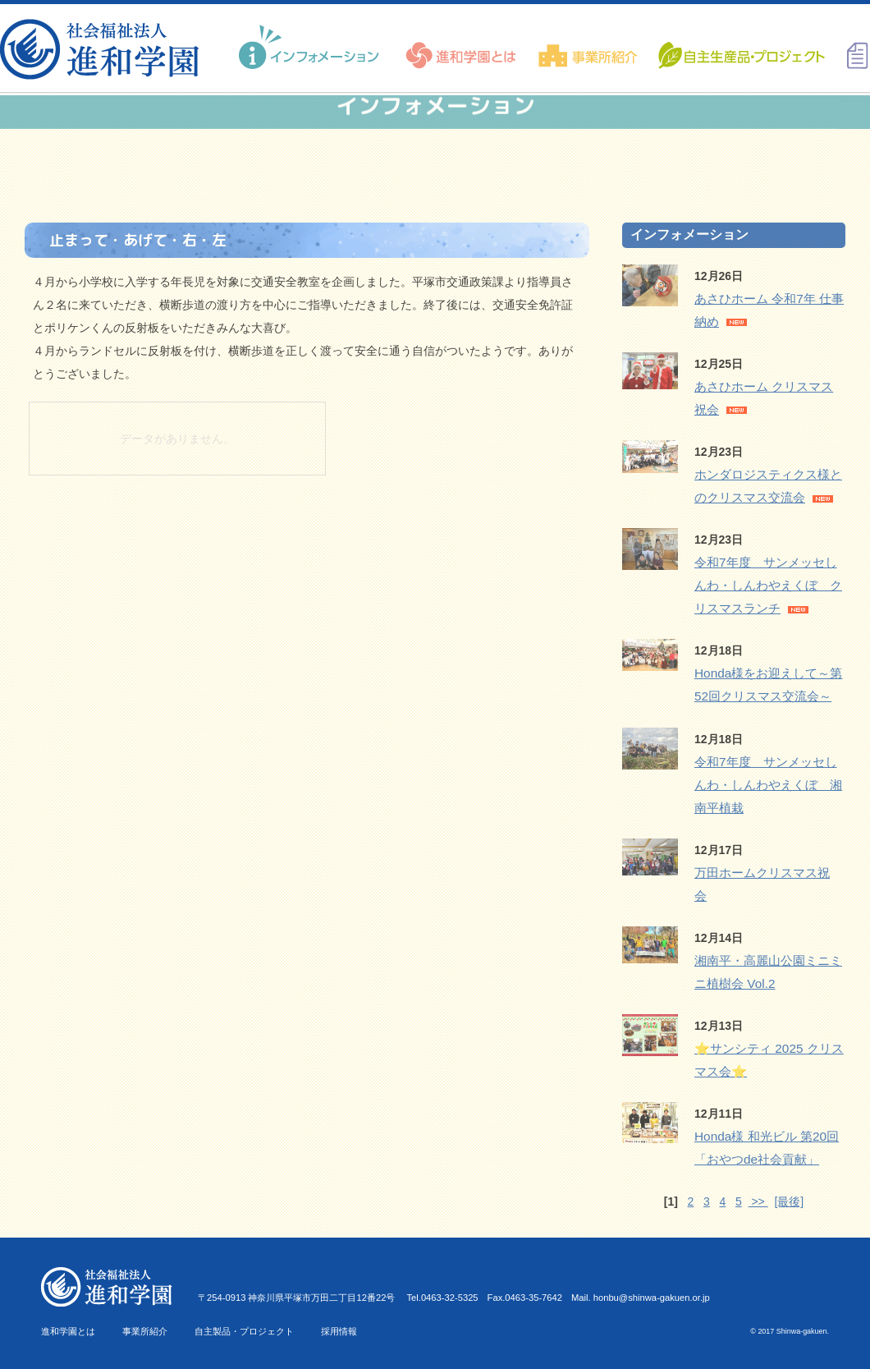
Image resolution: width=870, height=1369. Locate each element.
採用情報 (339, 1331)
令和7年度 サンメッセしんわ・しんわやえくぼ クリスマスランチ (768, 585)
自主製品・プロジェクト (244, 1331)
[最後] (789, 1201)
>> (758, 1201)
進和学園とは (68, 1331)
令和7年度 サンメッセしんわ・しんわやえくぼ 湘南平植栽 (768, 785)
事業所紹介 (144, 1331)
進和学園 (104, 49)
